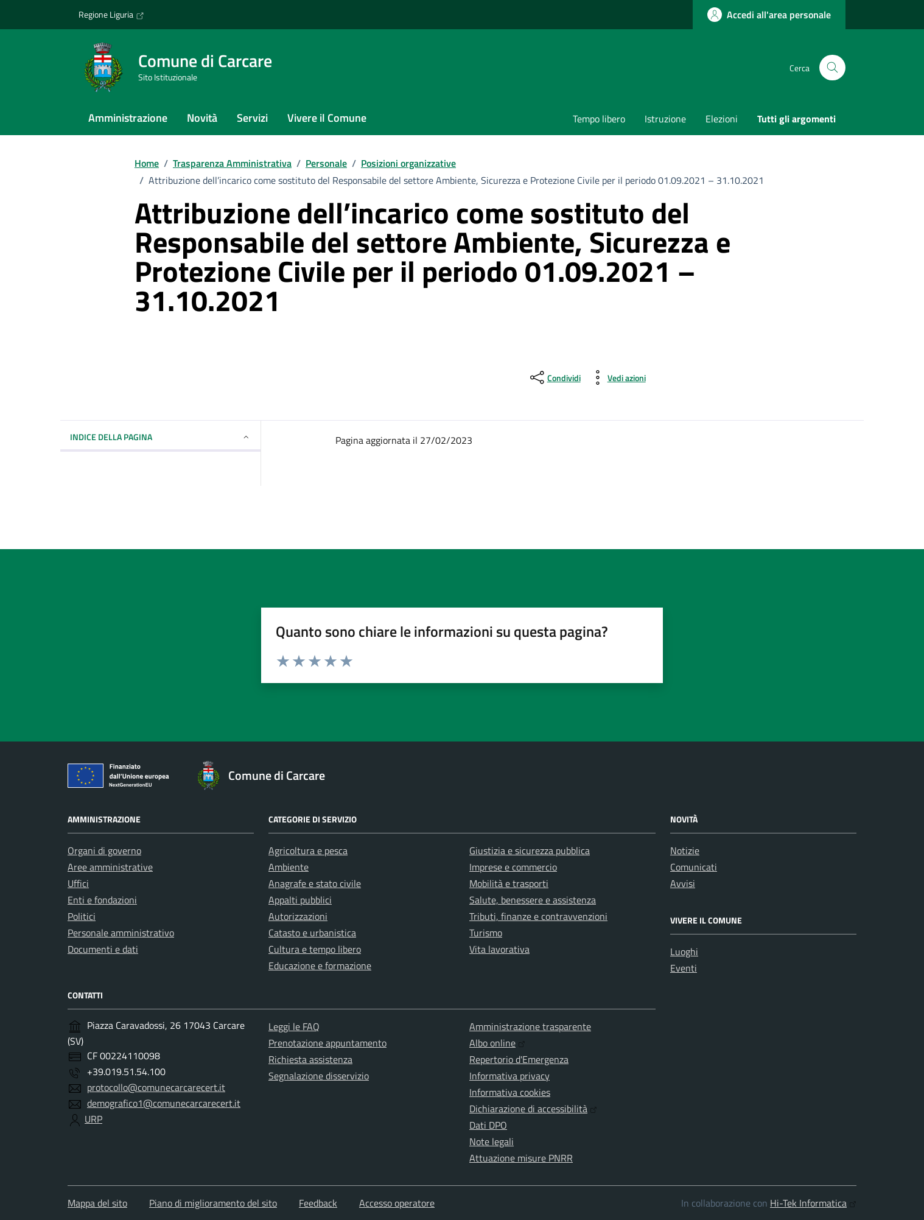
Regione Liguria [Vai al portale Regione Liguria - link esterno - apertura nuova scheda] (111, 14)
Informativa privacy (509, 1075)
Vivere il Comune (326, 118)
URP (93, 1119)
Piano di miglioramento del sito (213, 1203)
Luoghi (684, 951)
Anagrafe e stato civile (314, 883)
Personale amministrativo (121, 932)
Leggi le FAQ (294, 1026)
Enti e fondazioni (102, 899)
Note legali (491, 1141)
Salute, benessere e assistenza (532, 899)
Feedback (318, 1203)
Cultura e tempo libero (314, 949)
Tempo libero (599, 118)
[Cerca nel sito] (832, 68)
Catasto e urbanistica (312, 932)
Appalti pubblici (300, 899)
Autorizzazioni (297, 916)
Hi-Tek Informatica (813, 1203)
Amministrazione (127, 118)
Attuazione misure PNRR (521, 1158)
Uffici (78, 883)
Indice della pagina (160, 436)
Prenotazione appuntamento (327, 1043)
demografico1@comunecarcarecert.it (163, 1103)
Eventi (683, 968)
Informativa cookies (509, 1092)
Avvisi (682, 883)
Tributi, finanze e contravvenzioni (538, 916)
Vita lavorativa (499, 949)
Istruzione (665, 118)
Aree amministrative (110, 867)
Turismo (485, 932)
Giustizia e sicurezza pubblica (529, 850)
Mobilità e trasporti (508, 883)
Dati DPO (488, 1125)
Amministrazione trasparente (530, 1026)
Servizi (252, 118)
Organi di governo (104, 850)
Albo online (497, 1043)
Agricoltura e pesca (308, 850)
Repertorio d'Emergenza (519, 1059)
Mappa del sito (97, 1203)
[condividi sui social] (554, 377)
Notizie (684, 850)
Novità (202, 118)
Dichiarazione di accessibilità (533, 1108)
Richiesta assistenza (310, 1059)
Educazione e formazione (319, 965)
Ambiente (288, 867)
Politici (82, 916)
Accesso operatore (397, 1203)
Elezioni (721, 118)
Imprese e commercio (513, 867)
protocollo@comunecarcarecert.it (156, 1087)
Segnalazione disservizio (318, 1075)
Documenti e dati (103, 949)
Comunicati (693, 867)
